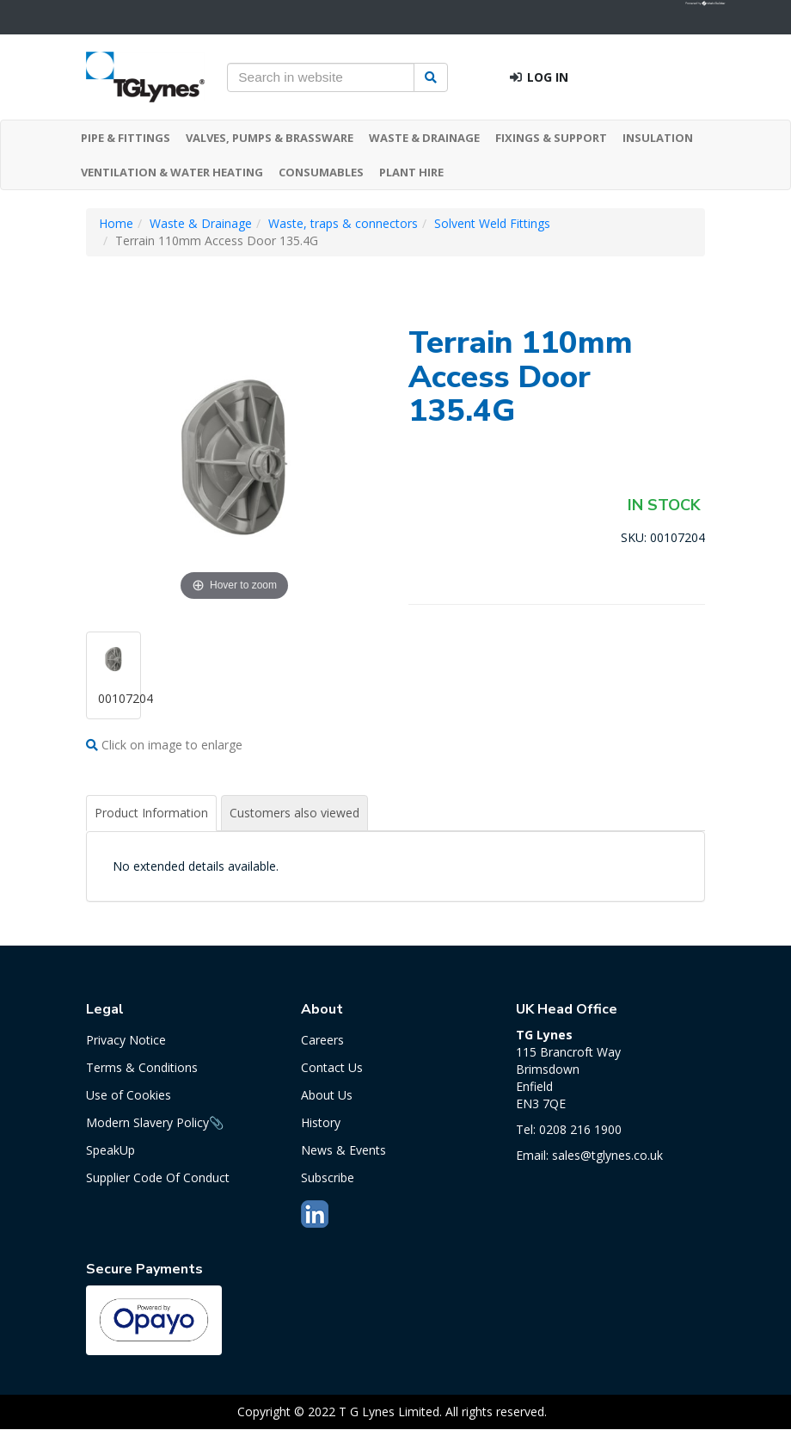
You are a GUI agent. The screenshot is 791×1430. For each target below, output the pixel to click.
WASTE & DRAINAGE (424, 137)
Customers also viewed (294, 812)
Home (116, 223)
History (320, 1122)
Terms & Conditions (142, 1067)
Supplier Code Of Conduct (158, 1177)
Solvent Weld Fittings (492, 223)
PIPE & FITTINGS (125, 137)
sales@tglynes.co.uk (607, 1155)
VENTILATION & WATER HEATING (172, 172)
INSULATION (657, 137)
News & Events (343, 1150)
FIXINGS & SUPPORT (551, 137)
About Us (327, 1095)
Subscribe (327, 1177)
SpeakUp (110, 1150)
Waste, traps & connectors (343, 223)
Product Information (151, 812)
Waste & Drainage (201, 223)
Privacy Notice (126, 1040)
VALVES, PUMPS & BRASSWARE (269, 137)
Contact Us (332, 1067)
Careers (322, 1040)
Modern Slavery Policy (147, 1122)
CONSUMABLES (321, 172)
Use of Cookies (128, 1095)
